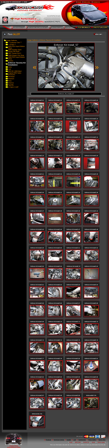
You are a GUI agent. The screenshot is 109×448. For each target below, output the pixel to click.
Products (48, 440)
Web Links (87, 2)
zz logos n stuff (13, 87)
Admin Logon (101, 442)
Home (93, 442)
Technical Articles (59, 440)
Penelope (11, 76)
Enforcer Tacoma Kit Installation (50, 40)
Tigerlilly (11, 85)
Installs (69, 440)
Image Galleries (11, 40)
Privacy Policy (13, 446)
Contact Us (96, 2)
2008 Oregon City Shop (16, 55)
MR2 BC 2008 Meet (15, 71)
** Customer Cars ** (15, 42)
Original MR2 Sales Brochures (14, 73)
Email (79, 2)
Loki (9, 69)
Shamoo (11, 83)
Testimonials (82, 440)
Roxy (10, 81)
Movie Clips (102, 440)
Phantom (11, 78)
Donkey (10, 61)
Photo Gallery (92, 440)
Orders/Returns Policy (13, 447)
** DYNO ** (12, 44)
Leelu (10, 67)
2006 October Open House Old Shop (15, 50)
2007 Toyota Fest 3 (14, 53)
